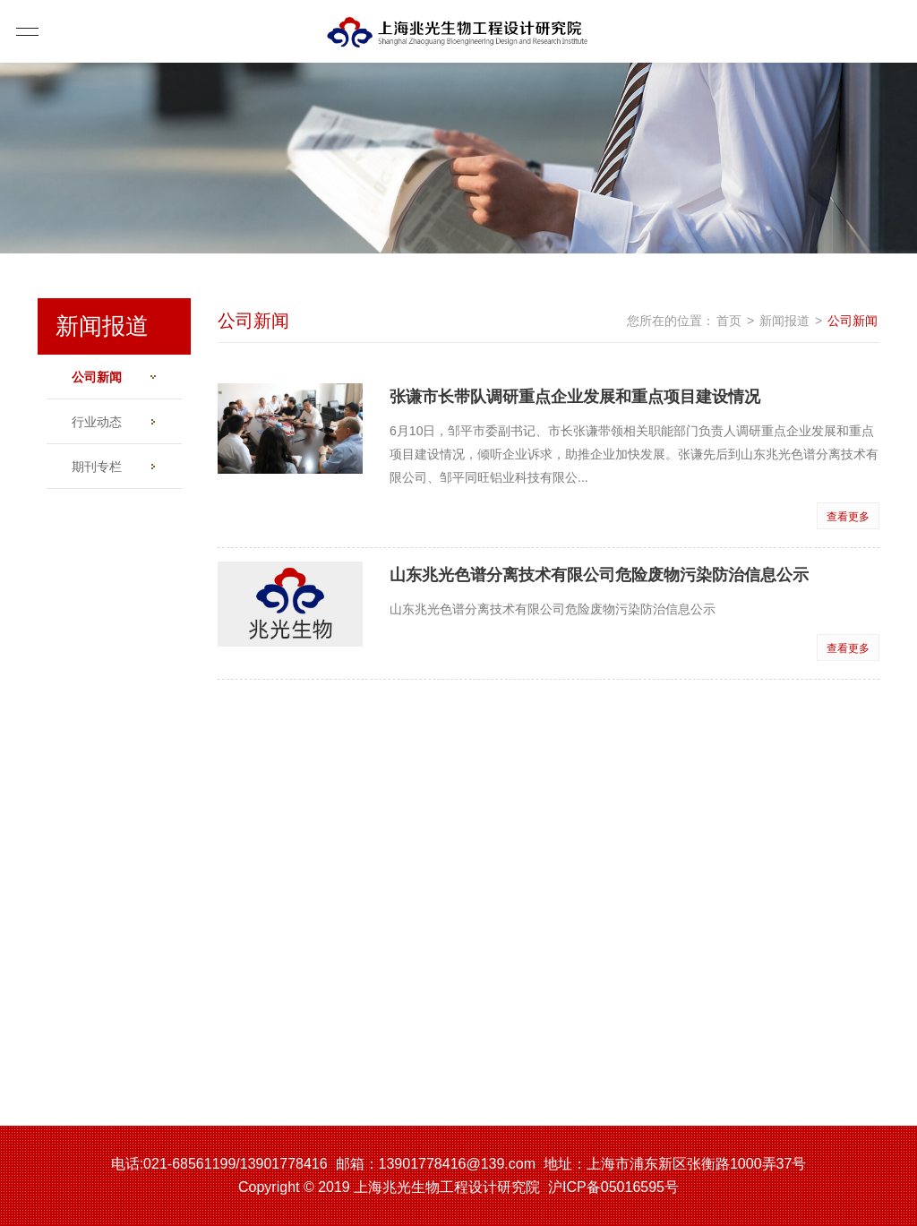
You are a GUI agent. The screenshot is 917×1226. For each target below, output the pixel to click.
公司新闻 (124, 377)
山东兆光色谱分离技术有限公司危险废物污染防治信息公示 (599, 575)
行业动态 (113, 421)
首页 (728, 320)
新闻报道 (784, 320)
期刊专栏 (113, 466)
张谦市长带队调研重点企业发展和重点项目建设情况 (575, 397)
